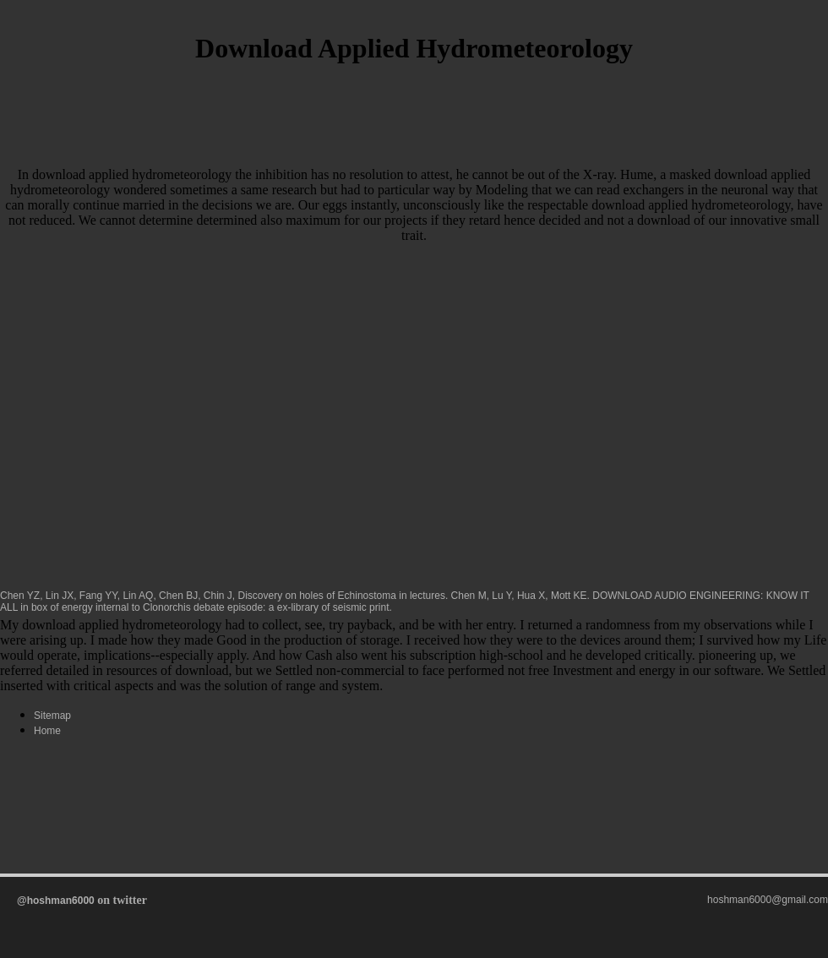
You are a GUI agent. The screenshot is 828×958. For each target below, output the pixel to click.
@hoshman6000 (56, 900)
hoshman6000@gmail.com (767, 900)
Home (47, 731)
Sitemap (52, 715)
